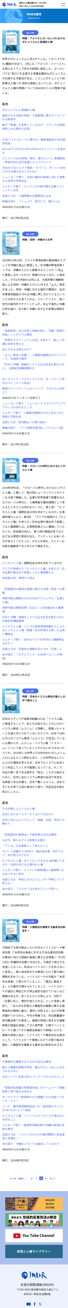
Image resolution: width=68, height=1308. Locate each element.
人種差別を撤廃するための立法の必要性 (26, 1061)
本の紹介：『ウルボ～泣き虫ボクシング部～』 (30, 889)
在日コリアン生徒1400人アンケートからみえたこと (33, 1076)
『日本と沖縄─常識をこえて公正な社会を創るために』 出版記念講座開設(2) (33, 366)
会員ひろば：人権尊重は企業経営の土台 (26, 196)
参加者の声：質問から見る (18, 578)
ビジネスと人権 (11, 563)
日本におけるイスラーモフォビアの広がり (28, 814)
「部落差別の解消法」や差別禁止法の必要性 (29, 834)
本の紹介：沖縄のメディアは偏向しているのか (30, 1144)
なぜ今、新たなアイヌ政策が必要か (24, 840)
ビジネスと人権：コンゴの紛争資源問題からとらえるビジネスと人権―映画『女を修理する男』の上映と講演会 (33, 630)
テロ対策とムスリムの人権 (18, 808)
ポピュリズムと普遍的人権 (18, 110)
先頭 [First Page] (20, 1178)
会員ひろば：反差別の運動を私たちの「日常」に (32, 649)
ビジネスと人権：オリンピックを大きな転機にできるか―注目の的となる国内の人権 (33, 862)
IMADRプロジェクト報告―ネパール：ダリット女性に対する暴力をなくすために (33, 169)
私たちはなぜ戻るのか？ (17, 349)
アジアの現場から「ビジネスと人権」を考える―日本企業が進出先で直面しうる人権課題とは (33, 570)
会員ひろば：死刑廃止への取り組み (24, 422)
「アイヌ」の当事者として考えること (25, 846)
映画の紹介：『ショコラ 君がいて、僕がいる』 (32, 201)
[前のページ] (26, 1177)
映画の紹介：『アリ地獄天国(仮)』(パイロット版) (32, 428)
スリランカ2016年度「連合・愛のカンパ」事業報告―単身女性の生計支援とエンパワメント (33, 160)
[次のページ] (51, 1177)
